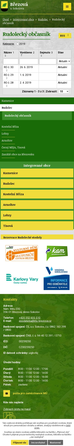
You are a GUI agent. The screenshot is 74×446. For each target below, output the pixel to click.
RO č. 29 (8, 76)
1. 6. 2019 (25, 75)
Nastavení (55, 442)
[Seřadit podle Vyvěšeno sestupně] (22, 56)
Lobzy (5, 133)
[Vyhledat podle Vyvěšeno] (28, 61)
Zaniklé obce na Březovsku (18, 154)
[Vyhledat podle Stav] (64, 61)
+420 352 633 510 (29, 317)
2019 (22, 44)
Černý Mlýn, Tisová (13, 147)
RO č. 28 (8, 84)
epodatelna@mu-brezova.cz (35, 321)
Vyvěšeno (27, 52)
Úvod (6, 19)
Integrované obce (23, 19)
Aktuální (62, 67)
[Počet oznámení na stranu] (63, 91)
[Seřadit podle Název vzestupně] (5, 54)
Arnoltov (7, 140)
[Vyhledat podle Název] (10, 61)
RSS (65, 35)
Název (9, 52)
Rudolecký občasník (18, 115)
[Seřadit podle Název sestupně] (5, 56)
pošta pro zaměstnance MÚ (30, 393)
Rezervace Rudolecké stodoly (22, 237)
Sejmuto (46, 52)
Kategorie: (8, 43)
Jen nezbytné (38, 442)
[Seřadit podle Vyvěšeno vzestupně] (22, 54)
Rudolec (43, 19)
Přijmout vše (19, 442)
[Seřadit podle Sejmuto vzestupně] (41, 54)
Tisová (8, 226)
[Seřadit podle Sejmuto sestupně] (41, 56)
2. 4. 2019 (25, 82)
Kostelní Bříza (10, 126)
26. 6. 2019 (26, 67)
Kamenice (8, 101)
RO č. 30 (8, 69)
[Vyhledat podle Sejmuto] (47, 61)
